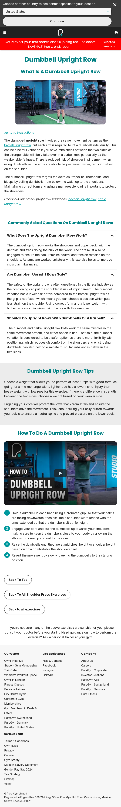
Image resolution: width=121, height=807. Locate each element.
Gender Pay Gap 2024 (18, 769)
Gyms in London (14, 679)
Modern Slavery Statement (21, 764)
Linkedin (48, 675)
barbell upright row (17, 145)
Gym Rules (11, 745)
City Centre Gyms (15, 694)
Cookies (9, 755)
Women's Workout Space (20, 675)
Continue (57, 21)
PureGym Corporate (94, 670)
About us (87, 660)
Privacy (9, 750)
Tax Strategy (12, 774)
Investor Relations (92, 675)
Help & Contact (52, 660)
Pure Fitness (89, 694)
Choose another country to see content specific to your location (49, 4)
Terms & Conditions (16, 741)
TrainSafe (10, 670)
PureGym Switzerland (18, 718)
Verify (8, 783)
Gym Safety (11, 760)
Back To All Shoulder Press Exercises (37, 594)
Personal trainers (14, 689)
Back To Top (18, 580)
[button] (60, 235)
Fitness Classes (14, 684)
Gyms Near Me (13, 660)
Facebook (49, 665)
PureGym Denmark (16, 722)
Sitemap (9, 779)
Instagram (49, 670)
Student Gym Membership (20, 665)
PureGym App (90, 679)
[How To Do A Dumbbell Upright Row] (60, 473)
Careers (86, 665)
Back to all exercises (25, 609)
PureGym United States (19, 727)
